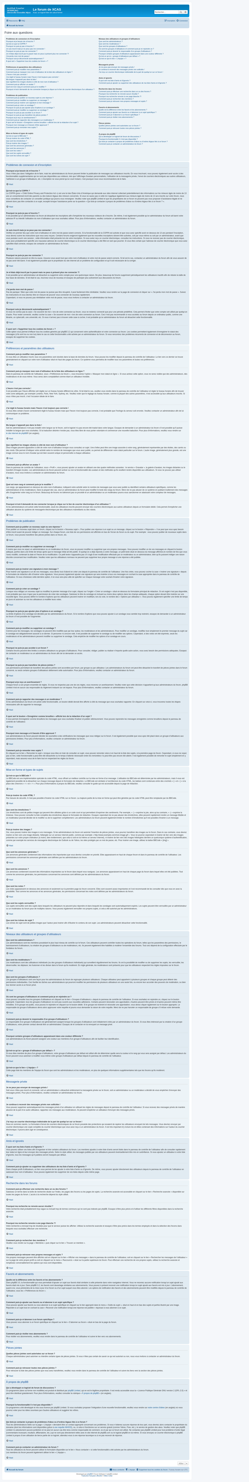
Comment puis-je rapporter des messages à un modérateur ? (30, 120)
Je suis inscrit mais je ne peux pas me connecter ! (25, 49)
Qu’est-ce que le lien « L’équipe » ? (112, 59)
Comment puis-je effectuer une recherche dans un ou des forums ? (125, 91)
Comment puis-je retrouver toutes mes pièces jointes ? (120, 128)
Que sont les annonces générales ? (20, 146)
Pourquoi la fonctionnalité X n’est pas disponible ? (118, 139)
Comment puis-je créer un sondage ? (20, 105)
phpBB (89, 1474)
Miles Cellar (108, 1476)
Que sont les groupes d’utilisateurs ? (113, 46)
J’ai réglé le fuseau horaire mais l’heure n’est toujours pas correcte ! (32, 77)
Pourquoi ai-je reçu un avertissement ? (21, 118)
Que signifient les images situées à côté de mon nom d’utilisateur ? (32, 82)
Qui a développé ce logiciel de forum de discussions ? (120, 136)
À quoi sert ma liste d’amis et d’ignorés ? (114, 80)
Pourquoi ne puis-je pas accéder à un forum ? (24, 113)
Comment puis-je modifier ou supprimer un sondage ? (27, 110)
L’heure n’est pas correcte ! (16, 74)
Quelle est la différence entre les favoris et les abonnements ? (123, 110)
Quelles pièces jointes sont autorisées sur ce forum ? (119, 126)
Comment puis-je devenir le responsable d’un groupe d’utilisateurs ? (125, 51)
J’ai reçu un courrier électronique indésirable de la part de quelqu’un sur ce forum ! (131, 72)
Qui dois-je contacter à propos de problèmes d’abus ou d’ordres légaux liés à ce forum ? (133, 141)
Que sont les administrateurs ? (111, 41)
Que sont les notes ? (14, 151)
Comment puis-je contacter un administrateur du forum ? (121, 144)
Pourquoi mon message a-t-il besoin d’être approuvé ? (27, 125)
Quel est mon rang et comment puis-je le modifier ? (26, 87)
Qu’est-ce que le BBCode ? (16, 136)
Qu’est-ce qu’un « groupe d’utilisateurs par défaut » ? (119, 56)
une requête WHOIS (63, 1427)
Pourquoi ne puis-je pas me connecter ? (21, 51)
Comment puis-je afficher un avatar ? (20, 84)
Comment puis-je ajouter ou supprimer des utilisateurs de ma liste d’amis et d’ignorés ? (133, 83)
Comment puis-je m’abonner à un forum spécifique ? (119, 115)
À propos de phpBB (90, 1393)
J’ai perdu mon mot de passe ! (18, 56)
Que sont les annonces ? (16, 148)
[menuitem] (21, 21)
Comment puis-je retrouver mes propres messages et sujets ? (123, 101)
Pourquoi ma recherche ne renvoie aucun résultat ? (119, 94)
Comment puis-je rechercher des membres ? (116, 99)
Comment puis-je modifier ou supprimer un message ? (27, 100)
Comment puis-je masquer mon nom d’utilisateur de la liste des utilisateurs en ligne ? (39, 72)
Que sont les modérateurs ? (109, 44)
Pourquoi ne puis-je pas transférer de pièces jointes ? (27, 115)
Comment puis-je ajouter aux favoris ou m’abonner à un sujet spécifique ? (127, 112)
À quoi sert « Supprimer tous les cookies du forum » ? (27, 61)
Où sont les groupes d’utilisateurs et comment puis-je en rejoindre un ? (126, 49)
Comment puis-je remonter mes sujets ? (21, 127)
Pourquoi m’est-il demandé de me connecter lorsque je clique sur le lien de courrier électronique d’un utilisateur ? (50, 89)
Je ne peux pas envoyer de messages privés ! (117, 67)
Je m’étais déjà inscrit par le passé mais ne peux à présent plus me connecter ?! (37, 54)
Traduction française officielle (91, 1476)
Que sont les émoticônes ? (16, 141)
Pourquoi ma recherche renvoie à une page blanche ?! (120, 96)
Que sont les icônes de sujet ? (18, 156)
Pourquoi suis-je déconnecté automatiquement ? (25, 59)
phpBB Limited (74, 1390)
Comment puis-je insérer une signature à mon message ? (28, 103)
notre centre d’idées (156, 1407)
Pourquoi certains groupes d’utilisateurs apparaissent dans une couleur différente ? (131, 54)
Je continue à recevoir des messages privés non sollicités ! (122, 69)
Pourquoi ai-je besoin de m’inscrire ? (20, 41)
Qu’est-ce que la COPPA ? (16, 44)
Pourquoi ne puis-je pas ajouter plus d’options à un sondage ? (30, 108)
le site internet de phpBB (16, 433)
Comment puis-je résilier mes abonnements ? (116, 117)
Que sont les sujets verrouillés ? (18, 153)
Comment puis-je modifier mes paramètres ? (23, 69)
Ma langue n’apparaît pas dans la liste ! (21, 79)
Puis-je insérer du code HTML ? (18, 138)
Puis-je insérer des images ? (17, 143)
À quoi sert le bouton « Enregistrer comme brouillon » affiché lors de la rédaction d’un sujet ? (42, 122)
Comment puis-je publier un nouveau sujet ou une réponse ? (29, 98)
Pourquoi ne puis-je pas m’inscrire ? (20, 46)
